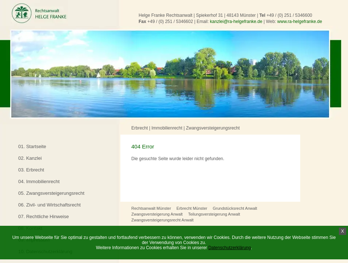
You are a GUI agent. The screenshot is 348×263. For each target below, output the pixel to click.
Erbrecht (139, 128)
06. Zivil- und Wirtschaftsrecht (49, 205)
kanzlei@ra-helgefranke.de (236, 21)
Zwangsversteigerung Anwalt (157, 214)
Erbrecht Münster (192, 208)
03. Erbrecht (31, 170)
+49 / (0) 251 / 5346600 (289, 15)
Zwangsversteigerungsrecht (213, 128)
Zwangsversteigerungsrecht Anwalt (162, 220)
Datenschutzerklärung (229, 247)
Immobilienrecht (166, 128)
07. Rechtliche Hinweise (43, 216)
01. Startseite (32, 146)
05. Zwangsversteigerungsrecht (51, 193)
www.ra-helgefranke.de (299, 21)
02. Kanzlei (30, 158)
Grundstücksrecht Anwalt (235, 208)
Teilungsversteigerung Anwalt (214, 214)
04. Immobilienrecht (38, 181)
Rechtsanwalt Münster (151, 208)
